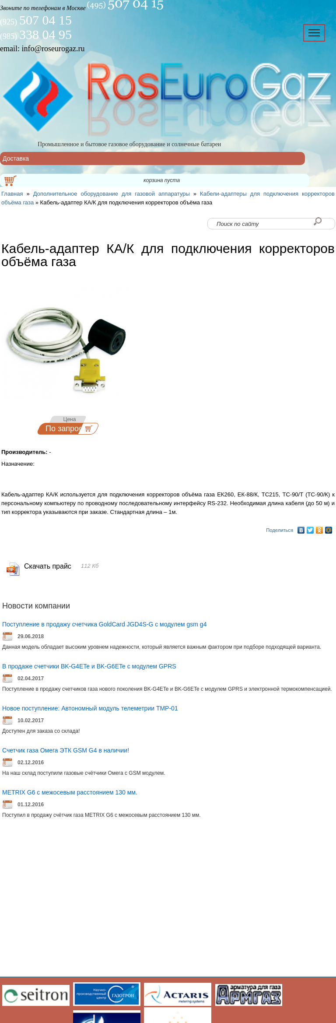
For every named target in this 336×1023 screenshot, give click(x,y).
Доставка (16, 158)
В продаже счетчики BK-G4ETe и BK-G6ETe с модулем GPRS (89, 666)
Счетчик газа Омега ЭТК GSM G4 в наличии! (65, 750)
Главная (12, 193)
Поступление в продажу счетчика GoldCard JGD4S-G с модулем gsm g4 (104, 624)
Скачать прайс (47, 566)
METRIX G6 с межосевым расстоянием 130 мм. (69, 792)
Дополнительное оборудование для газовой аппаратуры (111, 193)
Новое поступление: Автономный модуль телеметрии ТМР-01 (90, 708)
